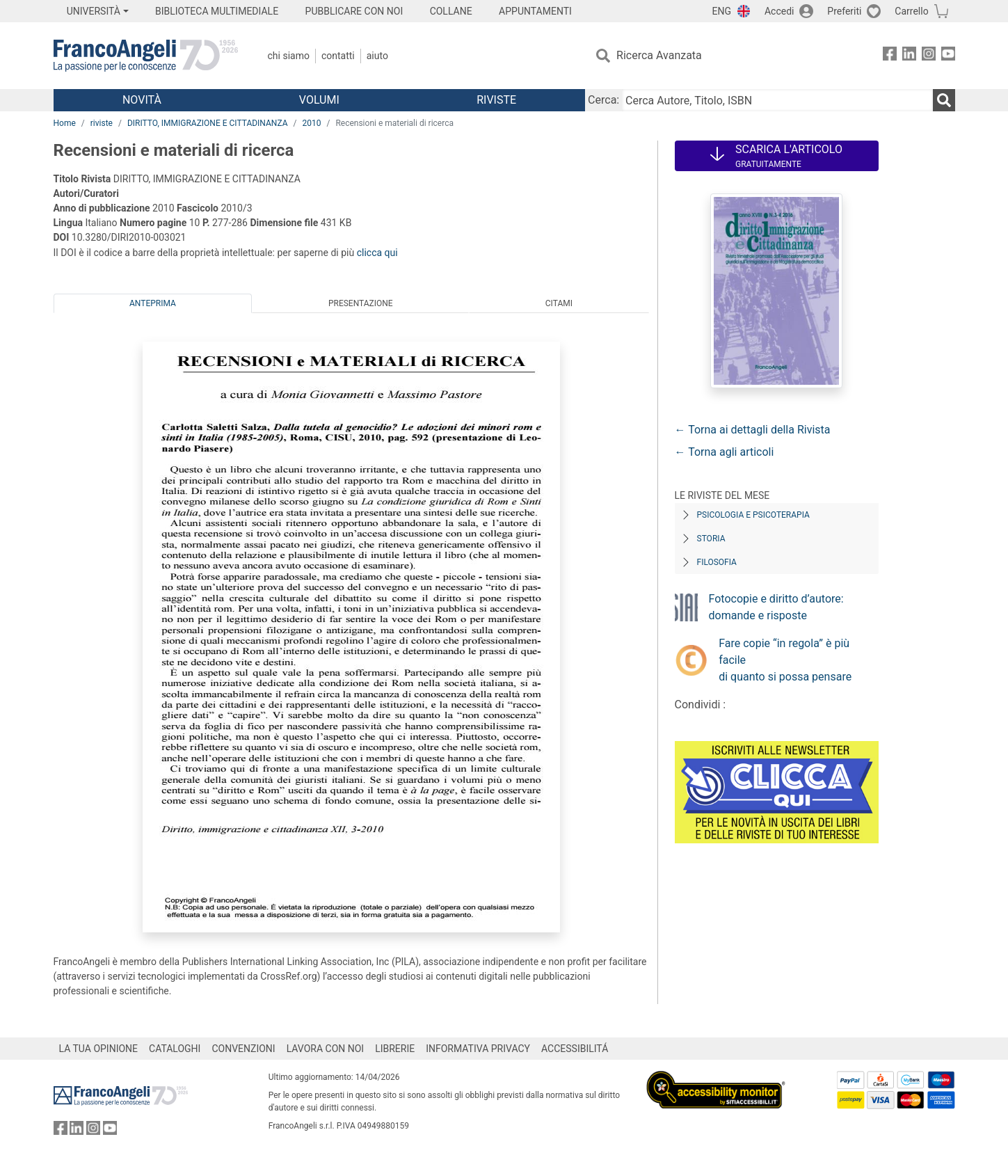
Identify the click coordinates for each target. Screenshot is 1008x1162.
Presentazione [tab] (360, 303)
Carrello (911, 11)
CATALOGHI (174, 1048)
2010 (311, 123)
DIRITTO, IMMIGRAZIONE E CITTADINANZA (207, 123)
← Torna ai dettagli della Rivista (753, 429)
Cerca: (603, 99)
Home (65, 123)
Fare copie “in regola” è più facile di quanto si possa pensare (785, 660)
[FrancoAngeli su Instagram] (929, 56)
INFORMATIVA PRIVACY (478, 1048)
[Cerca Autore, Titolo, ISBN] (777, 100)
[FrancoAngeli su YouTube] (948, 56)
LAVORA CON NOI (326, 1048)
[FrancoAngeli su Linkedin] (909, 56)
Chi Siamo (289, 55)
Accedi (779, 11)
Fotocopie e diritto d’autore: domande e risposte (776, 607)
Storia (711, 538)
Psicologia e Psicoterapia (753, 515)
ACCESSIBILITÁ (574, 1048)
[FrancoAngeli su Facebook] (890, 56)
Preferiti (844, 11)
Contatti (338, 55)
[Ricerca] (944, 100)
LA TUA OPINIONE (98, 1048)
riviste (101, 123)
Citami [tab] (559, 303)
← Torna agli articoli (724, 452)
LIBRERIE (395, 1048)
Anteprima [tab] (152, 303)
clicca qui (377, 252)
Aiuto (377, 55)
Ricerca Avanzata (659, 55)
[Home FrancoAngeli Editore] (146, 56)
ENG (721, 11)
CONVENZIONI (243, 1048)
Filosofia (717, 562)
